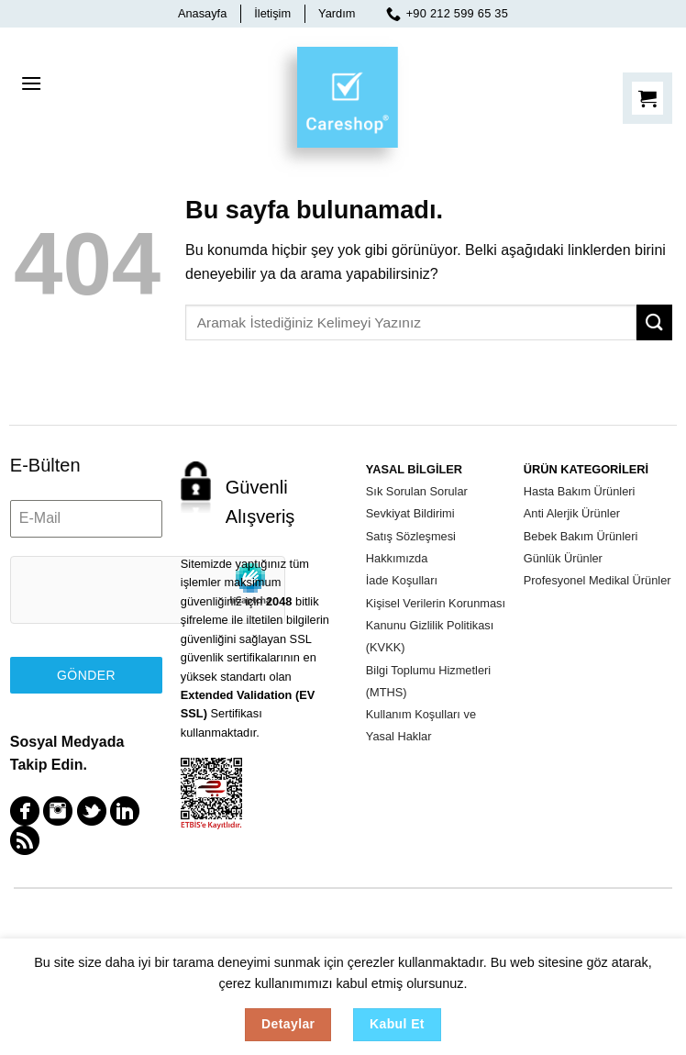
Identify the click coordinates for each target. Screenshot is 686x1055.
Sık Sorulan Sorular (417, 491)
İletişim (272, 13)
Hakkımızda (397, 558)
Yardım (336, 13)
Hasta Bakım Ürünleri (580, 491)
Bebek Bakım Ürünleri (580, 536)
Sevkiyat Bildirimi (410, 513)
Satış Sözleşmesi (411, 536)
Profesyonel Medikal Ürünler (597, 580)
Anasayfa (202, 13)
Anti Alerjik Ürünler (572, 513)
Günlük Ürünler (563, 558)
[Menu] (31, 83)
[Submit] (654, 322)
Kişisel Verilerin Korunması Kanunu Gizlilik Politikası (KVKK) (435, 625)
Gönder (86, 675)
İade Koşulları (401, 580)
